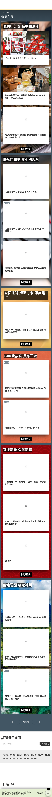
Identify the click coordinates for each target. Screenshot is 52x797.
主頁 (2, 12)
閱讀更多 (26, 149)
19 (26, 722)
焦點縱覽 (47, 755)
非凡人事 (33, 755)
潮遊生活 (19, 755)
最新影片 (26, 758)
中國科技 (5, 755)
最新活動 (33, 758)
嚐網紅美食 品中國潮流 (21, 26)
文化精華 (40, 755)
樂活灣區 (12, 755)
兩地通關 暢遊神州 (17, 585)
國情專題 (12, 758)
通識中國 (26, 755)
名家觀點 (5, 758)
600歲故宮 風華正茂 (20, 356)
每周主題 (9, 12)
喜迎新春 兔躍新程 (17, 450)
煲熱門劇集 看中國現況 (21, 159)
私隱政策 (17, 794)
